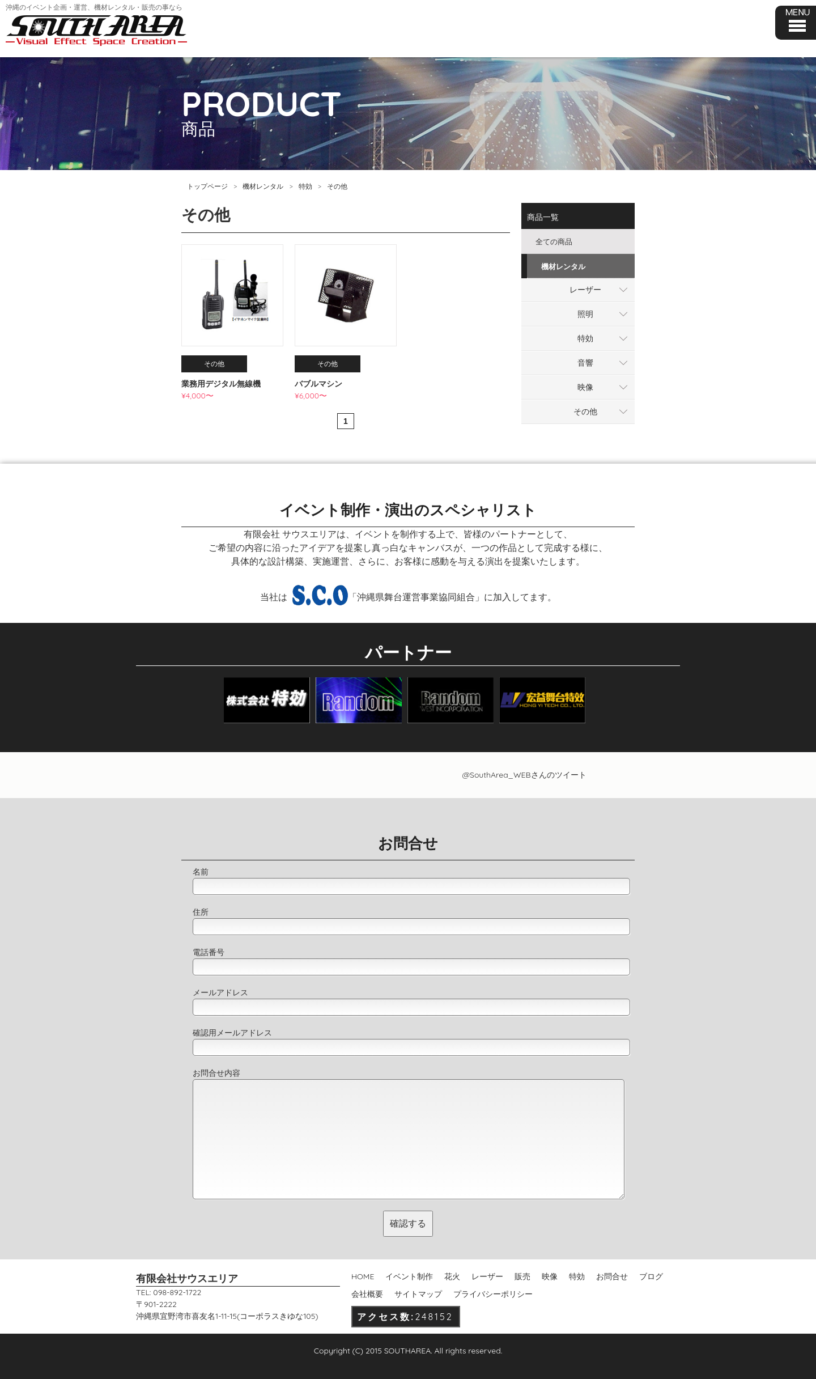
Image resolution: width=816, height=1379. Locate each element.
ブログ (651, 1276)
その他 (585, 411)
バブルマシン (318, 384)
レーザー (585, 290)
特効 (305, 186)
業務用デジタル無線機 (221, 384)
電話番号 (208, 952)
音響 (585, 363)
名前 (201, 872)
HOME (362, 1276)
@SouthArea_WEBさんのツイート (524, 775)
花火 (452, 1276)
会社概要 (367, 1294)
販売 (522, 1276)
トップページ (207, 186)
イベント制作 (409, 1276)
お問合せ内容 (216, 1073)
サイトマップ (418, 1294)
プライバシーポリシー (493, 1294)
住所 (201, 912)
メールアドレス (220, 992)
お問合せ (612, 1276)
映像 (585, 387)
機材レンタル (263, 186)
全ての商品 (554, 241)
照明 (585, 314)
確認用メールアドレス (232, 1033)
